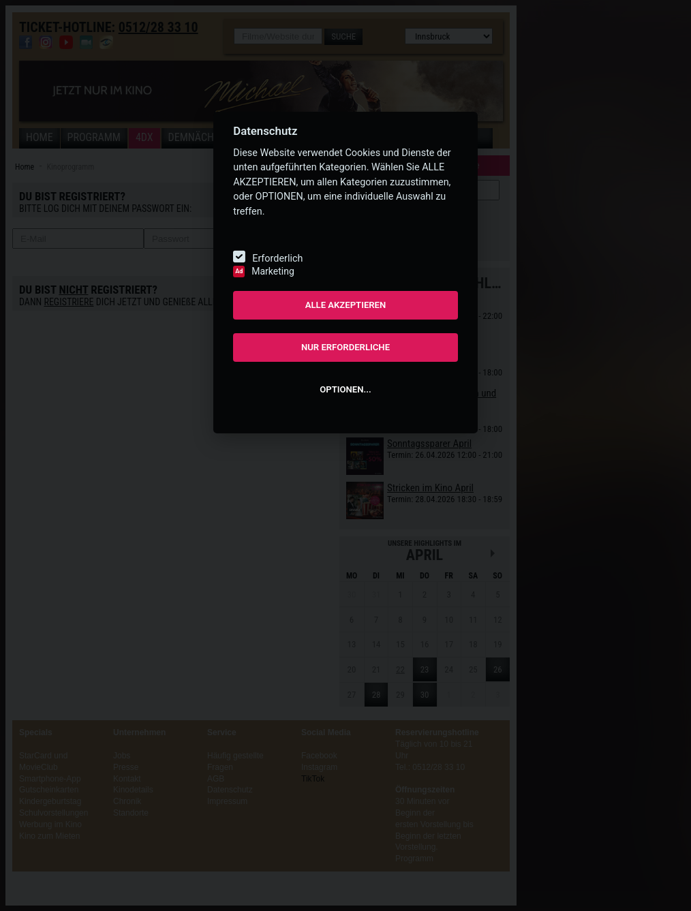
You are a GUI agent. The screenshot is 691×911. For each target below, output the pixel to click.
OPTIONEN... (345, 389)
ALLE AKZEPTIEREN (345, 305)
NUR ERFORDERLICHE (345, 347)
